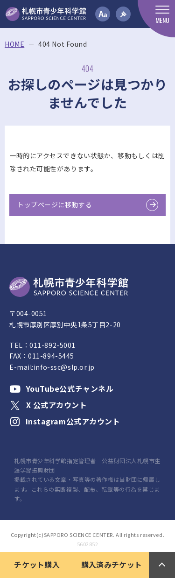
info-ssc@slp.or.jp (64, 367)
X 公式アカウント (48, 404)
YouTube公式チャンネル (61, 388)
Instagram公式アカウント (64, 421)
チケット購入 (37, 564)
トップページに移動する (54, 204)
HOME (14, 44)
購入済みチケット (111, 564)
